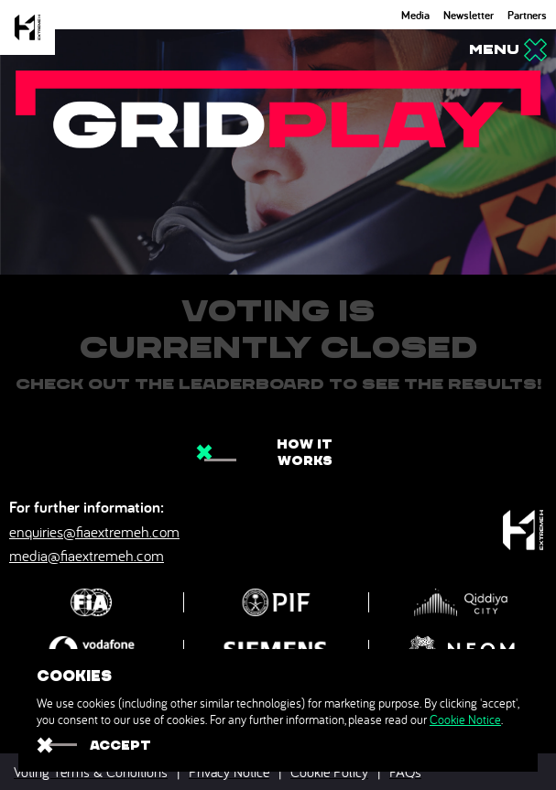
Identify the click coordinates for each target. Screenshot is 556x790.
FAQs (405, 772)
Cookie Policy (329, 772)
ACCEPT (120, 745)
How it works (305, 452)
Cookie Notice (465, 719)
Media (415, 15)
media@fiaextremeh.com (86, 555)
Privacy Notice (229, 772)
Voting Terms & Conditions (91, 772)
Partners (527, 15)
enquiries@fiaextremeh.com (94, 531)
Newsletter (468, 15)
